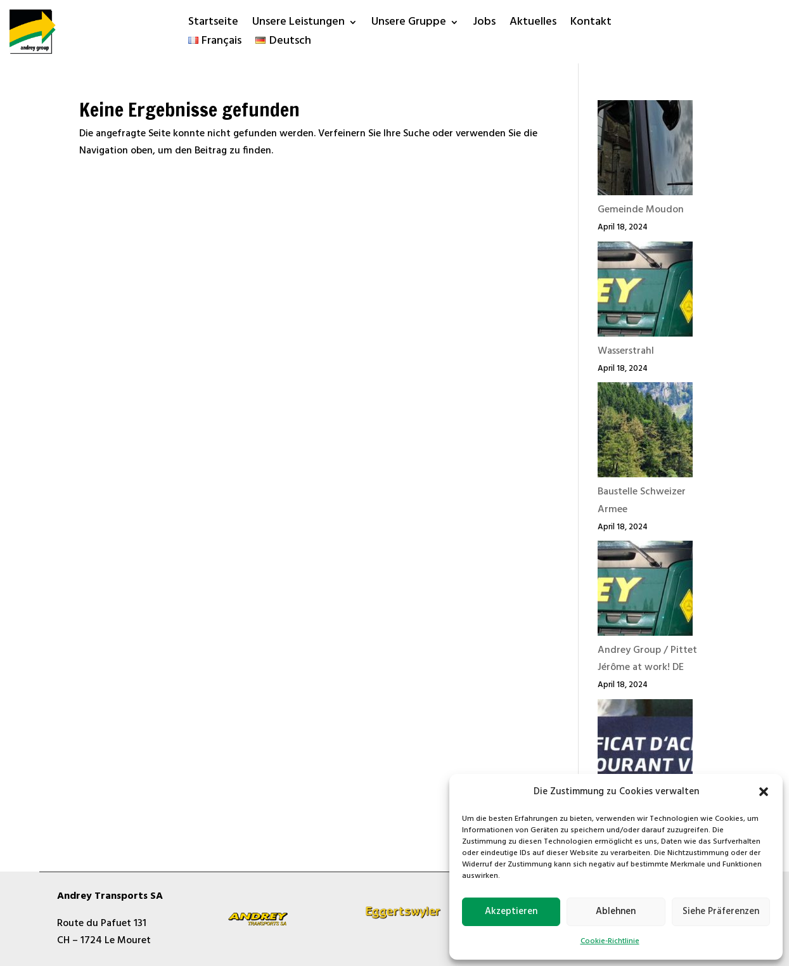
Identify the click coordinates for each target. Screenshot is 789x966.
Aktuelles (533, 24)
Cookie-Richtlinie (610, 941)
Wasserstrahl (626, 351)
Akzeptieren (511, 911)
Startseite (213, 24)
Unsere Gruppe (408, 24)
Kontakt (591, 24)
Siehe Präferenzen (721, 911)
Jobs (484, 24)
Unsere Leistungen (298, 24)
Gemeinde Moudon (641, 210)
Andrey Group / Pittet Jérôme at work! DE (647, 659)
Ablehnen (616, 911)
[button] (763, 791)
